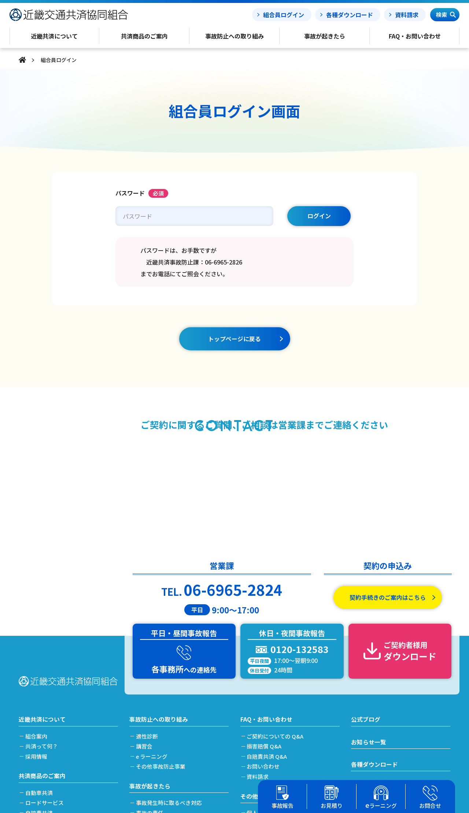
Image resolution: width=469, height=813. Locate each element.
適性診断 (148, 625)
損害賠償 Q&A (265, 635)
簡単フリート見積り (50, 721)
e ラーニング (152, 645)
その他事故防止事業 (161, 655)
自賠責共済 (39, 702)
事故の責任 (150, 702)
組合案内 (37, 625)
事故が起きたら (149, 674)
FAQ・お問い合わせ (266, 608)
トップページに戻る (234, 338)
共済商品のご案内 (42, 664)
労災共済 (37, 711)
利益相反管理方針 (270, 721)
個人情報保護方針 (270, 702)
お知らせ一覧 (368, 630)
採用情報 (37, 645)
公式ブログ (365, 608)
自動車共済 (39, 681)
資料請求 (406, 14)
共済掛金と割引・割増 (53, 741)
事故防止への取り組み (158, 608)
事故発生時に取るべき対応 (170, 691)
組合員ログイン (283, 14)
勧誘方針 (259, 711)
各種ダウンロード (349, 14)
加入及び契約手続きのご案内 (61, 732)
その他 (249, 684)
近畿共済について (42, 608)
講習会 (145, 635)
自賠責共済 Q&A (268, 645)
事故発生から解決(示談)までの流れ (180, 711)
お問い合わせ (264, 655)
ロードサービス (45, 691)
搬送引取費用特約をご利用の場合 (178, 721)
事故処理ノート (371, 698)
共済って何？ (42, 635)
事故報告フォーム (374, 675)
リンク (256, 760)
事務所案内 (261, 750)
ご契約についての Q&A (276, 625)
